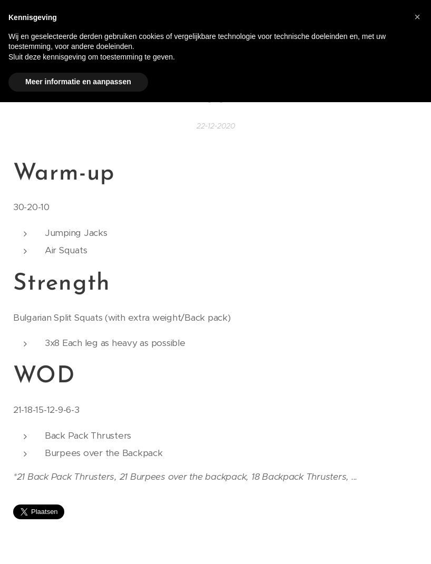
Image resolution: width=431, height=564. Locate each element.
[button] (417, 16)
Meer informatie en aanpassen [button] (78, 81)
